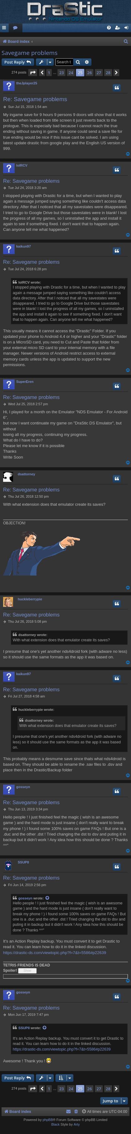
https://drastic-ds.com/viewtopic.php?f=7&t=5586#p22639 (54, 952)
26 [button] (89, 72)
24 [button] (70, 72)
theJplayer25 (26, 83)
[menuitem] (15, 28)
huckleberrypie (30, 599)
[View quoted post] (47, 898)
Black (55, 1124)
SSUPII (23, 862)
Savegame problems (30, 53)
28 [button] (108, 72)
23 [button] (61, 72)
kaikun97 (23, 246)
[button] (32, 72)
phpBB (48, 1120)
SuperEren (25, 381)
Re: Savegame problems (35, 99)
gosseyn (23, 787)
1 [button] (49, 72)
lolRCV (21, 165)
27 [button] (98, 72)
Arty (77, 1124)
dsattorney (26, 474)
